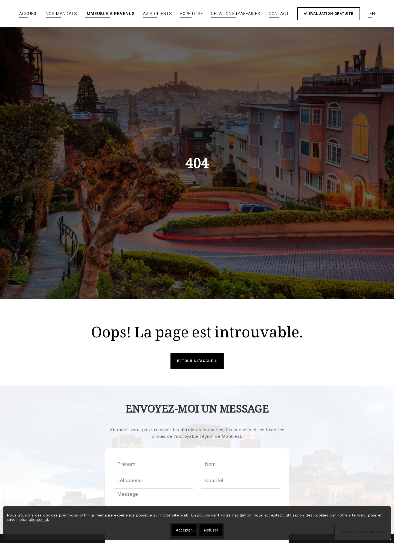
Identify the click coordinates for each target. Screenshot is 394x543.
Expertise (191, 14)
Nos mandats (61, 14)
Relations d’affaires (235, 14)
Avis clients (157, 14)
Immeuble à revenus (110, 14)
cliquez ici (38, 519)
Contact (279, 14)
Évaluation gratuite (329, 13)
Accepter (184, 530)
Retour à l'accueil (197, 360)
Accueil (28, 14)
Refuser (211, 530)
